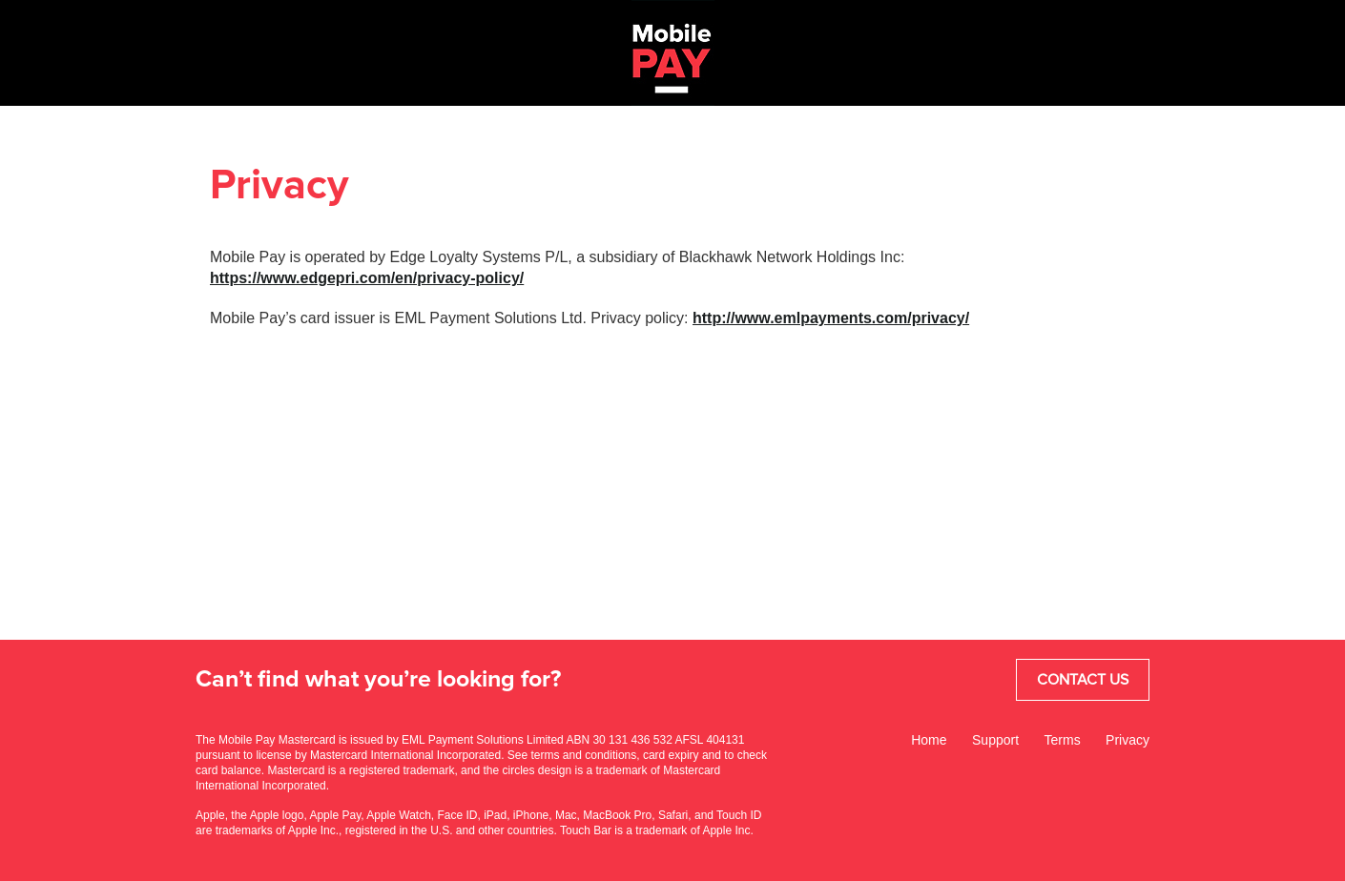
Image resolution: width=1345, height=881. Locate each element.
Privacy (1127, 740)
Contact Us (1082, 679)
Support (995, 740)
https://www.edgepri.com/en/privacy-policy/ (367, 278)
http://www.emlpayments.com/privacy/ (831, 318)
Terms (1063, 740)
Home (928, 740)
